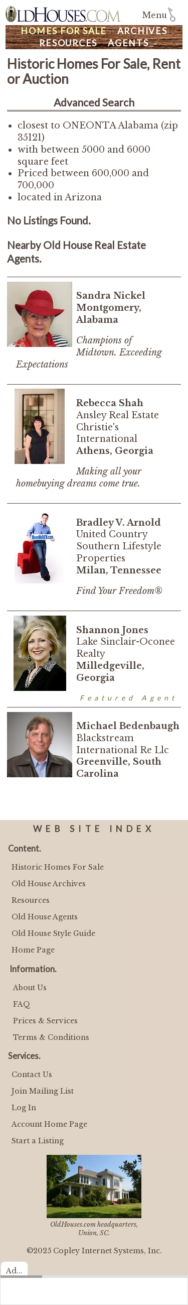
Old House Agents (45, 916)
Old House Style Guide (53, 933)
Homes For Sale (64, 31)
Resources (68, 43)
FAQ (21, 1004)
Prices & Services (45, 1020)
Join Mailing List (43, 1091)
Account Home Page (49, 1124)
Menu (154, 15)
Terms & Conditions (51, 1037)
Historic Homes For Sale (58, 867)
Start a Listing (38, 1140)
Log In (24, 1107)
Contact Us (32, 1074)
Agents (128, 43)
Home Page (33, 950)
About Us (30, 987)
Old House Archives (49, 883)
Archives (142, 31)
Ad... (14, 1270)
